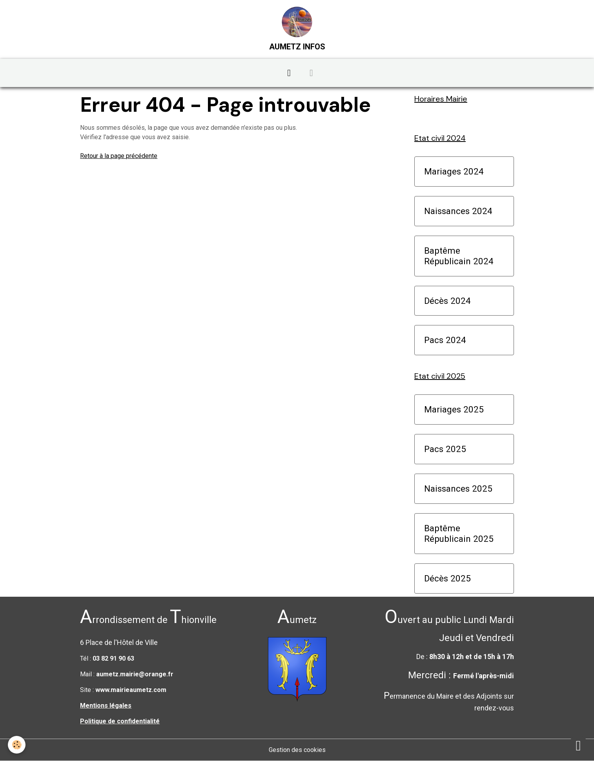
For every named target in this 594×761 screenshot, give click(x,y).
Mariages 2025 (454, 409)
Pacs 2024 (445, 340)
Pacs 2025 (445, 449)
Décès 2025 (447, 578)
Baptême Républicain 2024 (459, 255)
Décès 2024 (447, 301)
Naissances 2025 (458, 488)
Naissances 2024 (458, 211)
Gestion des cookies (297, 750)
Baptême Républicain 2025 (459, 533)
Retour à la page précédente (118, 156)
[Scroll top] (578, 745)
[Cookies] (17, 745)
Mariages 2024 (454, 171)
